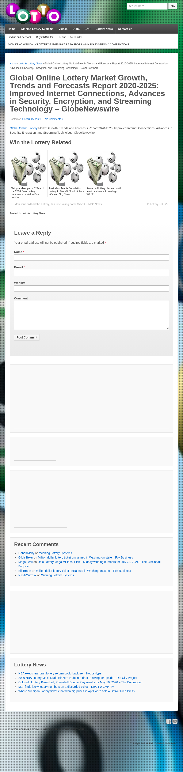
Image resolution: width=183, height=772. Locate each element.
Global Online (19, 128)
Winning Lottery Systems (36, 28)
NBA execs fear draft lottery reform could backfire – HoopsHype (60, 678)
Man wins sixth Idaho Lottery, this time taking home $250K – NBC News (58, 204)
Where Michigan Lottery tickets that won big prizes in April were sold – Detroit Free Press (76, 696)
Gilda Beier (25, 562)
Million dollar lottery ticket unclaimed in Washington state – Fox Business (85, 562)
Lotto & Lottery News (30, 63)
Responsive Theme (143, 748)
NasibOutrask (27, 580)
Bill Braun (24, 576)
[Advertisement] (78, 403)
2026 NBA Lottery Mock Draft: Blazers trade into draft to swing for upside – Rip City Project (77, 683)
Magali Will (25, 567)
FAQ (88, 28)
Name (18, 252)
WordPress (172, 748)
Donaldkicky (26, 558)
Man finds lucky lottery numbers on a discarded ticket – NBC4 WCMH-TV (66, 691)
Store (76, 28)
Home (11, 28)
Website (19, 283)
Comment (21, 298)
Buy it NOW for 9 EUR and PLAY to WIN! (59, 37)
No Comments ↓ (54, 119)
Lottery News (104, 28)
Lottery (33, 128)
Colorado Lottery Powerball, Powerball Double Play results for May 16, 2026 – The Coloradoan (80, 687)
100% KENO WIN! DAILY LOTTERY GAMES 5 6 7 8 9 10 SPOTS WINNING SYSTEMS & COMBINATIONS (68, 44)
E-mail (18, 267)
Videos (62, 28)
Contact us (125, 28)
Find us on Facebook (19, 37)
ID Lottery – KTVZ (157, 204)
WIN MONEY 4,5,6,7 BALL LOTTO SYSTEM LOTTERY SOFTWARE (49, 734)
